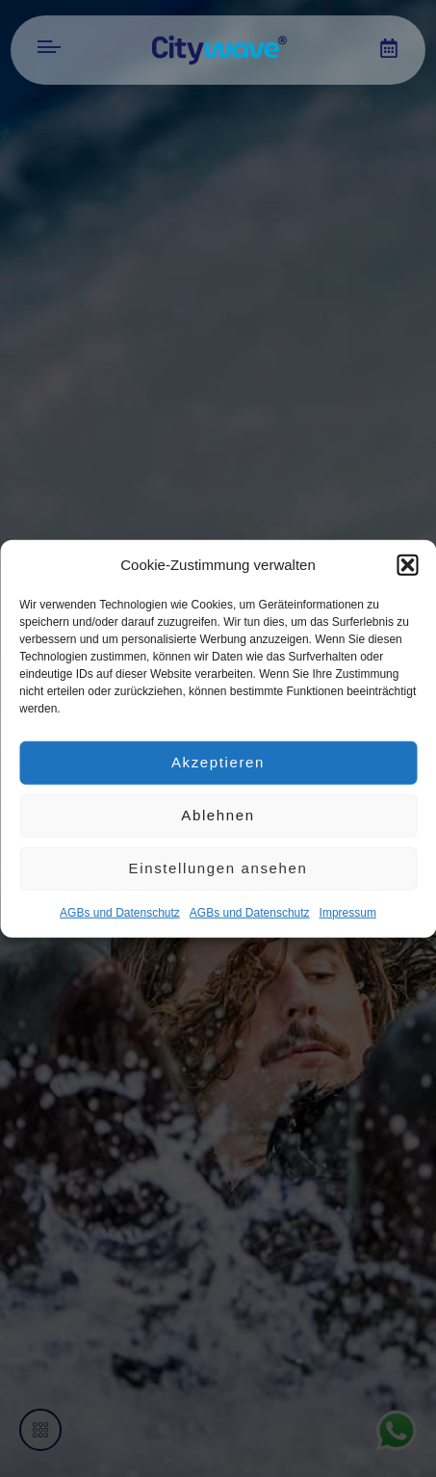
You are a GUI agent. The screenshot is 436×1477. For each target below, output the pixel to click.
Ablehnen (217, 815)
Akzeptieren (218, 762)
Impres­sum (348, 912)
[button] (407, 565)
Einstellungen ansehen (218, 868)
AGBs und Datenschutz (120, 912)
